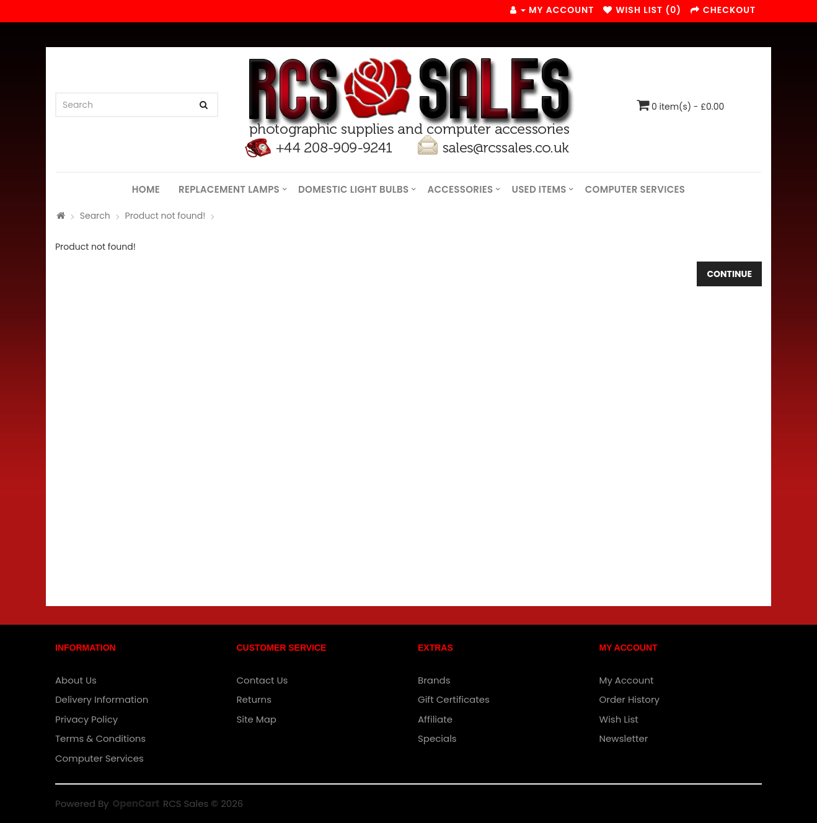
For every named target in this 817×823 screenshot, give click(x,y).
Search (95, 215)
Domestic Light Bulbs (353, 189)
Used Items (538, 189)
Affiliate (435, 719)
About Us (76, 680)
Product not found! (165, 215)
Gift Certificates (454, 699)
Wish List (618, 719)
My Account (626, 680)
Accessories (460, 189)
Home (146, 189)
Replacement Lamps (229, 189)
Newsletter (623, 738)
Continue (729, 274)
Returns (254, 699)
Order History (629, 699)
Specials (437, 738)
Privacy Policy (86, 719)
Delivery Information (101, 699)
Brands (434, 680)
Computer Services (635, 189)
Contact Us (262, 680)
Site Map (256, 719)
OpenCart (136, 803)
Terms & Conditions (100, 738)
